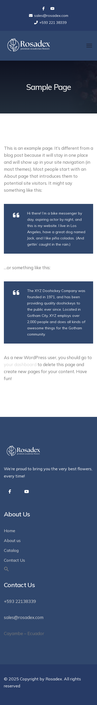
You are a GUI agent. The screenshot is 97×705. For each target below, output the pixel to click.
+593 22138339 (20, 601)
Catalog (11, 550)
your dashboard (20, 364)
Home (9, 530)
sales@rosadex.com (23, 617)
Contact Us (14, 560)
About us (12, 540)
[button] (6, 570)
